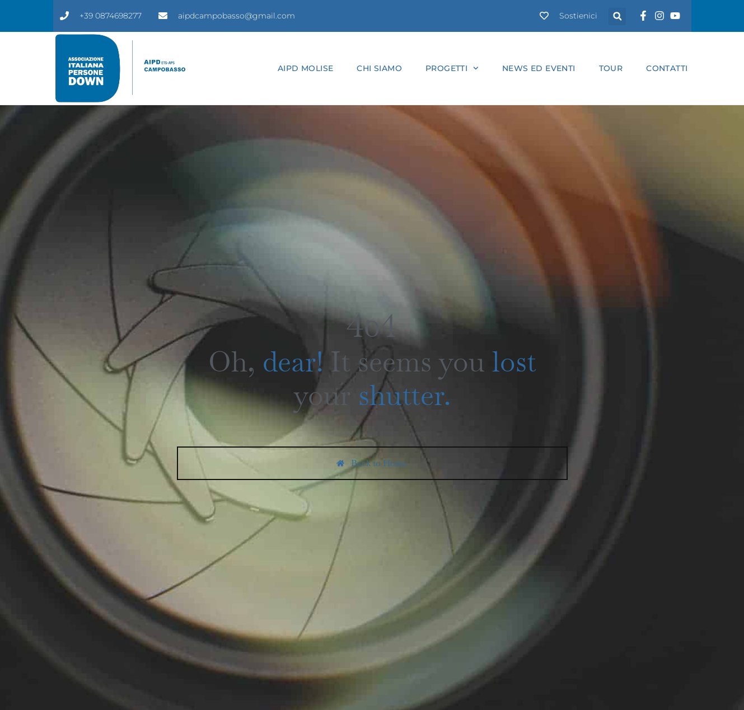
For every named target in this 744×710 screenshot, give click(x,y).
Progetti (452, 68)
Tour (611, 68)
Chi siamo (379, 68)
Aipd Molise (305, 68)
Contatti (666, 68)
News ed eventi (538, 68)
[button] (617, 16)
